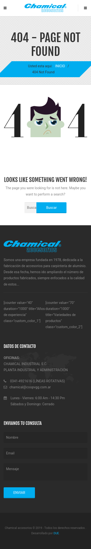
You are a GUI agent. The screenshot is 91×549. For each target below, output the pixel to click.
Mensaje (45, 472)
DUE (56, 533)
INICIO (60, 66)
